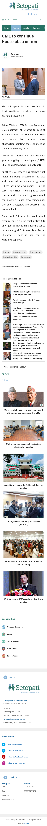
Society (26, 28)
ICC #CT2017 (29, 786)
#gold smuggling (35, 252)
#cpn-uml (6, 252)
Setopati (15, 54)
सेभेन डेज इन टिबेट (30, 791)
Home (4, 786)
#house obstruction (19, 252)
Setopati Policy (8, 799)
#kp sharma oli (26, 257)
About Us (5, 795)
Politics (16, 28)
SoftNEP (26, 823)
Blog (3, 791)
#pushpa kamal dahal (10, 257)
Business (36, 28)
